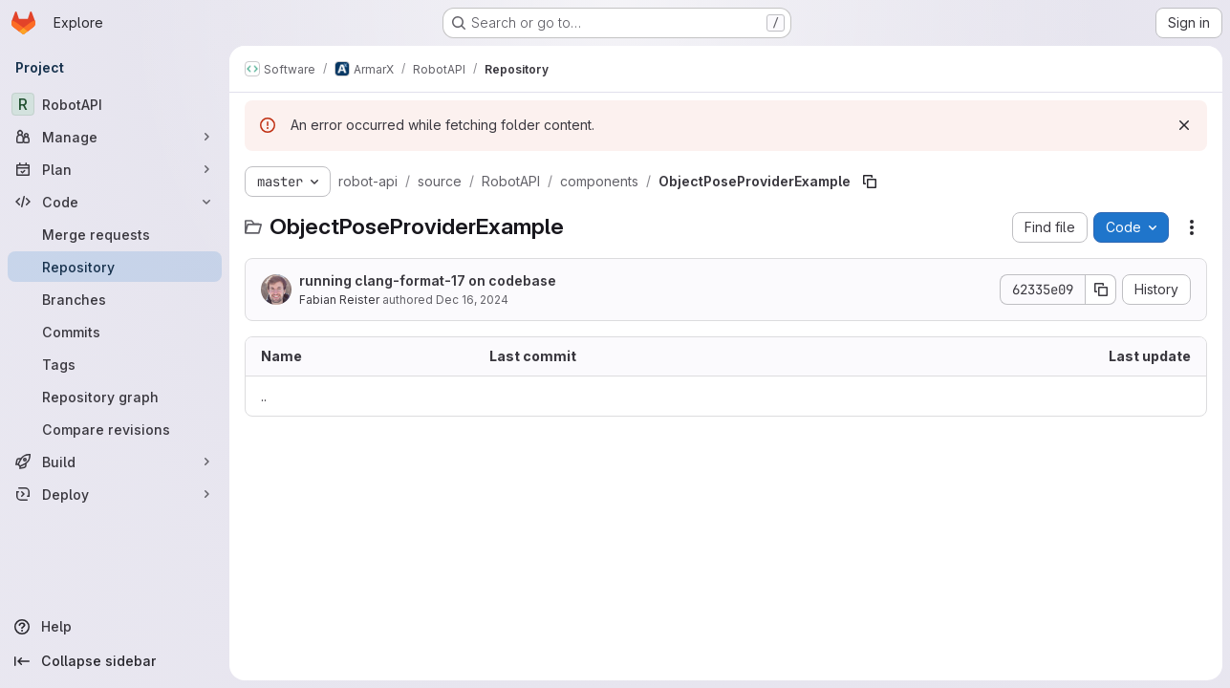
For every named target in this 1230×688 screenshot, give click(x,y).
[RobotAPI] (115, 104)
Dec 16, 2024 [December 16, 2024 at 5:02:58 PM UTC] (472, 299)
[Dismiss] (1184, 125)
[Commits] (115, 331)
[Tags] (115, 364)
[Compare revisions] (115, 429)
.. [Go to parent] (264, 396)
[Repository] (115, 266)
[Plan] (115, 169)
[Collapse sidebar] (115, 661)
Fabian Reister (339, 299)
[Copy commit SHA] (1101, 289)
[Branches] (115, 299)
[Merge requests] (115, 234)
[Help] (115, 627)
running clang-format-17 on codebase (427, 280)
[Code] (115, 201)
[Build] (115, 461)
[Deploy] (115, 494)
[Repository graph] (115, 396)
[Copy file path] (869, 181)
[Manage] (115, 136)
